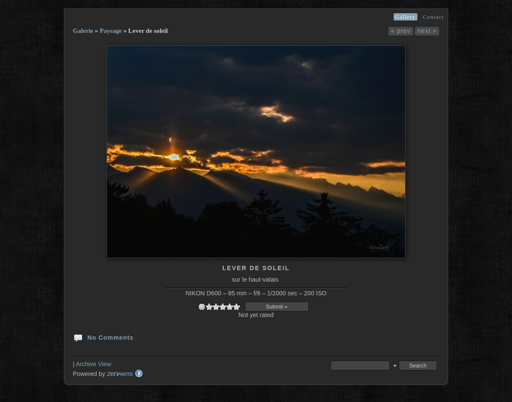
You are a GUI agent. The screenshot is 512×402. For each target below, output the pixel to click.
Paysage (111, 30)
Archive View (93, 364)
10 (236, 306)
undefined (201, 306)
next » (427, 30)
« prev (401, 30)
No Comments (103, 337)
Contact (433, 17)
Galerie (83, 30)
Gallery (405, 17)
